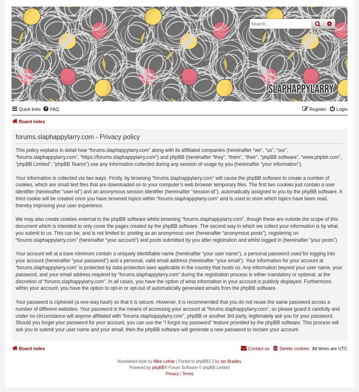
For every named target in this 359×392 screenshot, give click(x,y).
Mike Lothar (164, 361)
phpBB (158, 367)
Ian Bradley (231, 361)
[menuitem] (51, 109)
